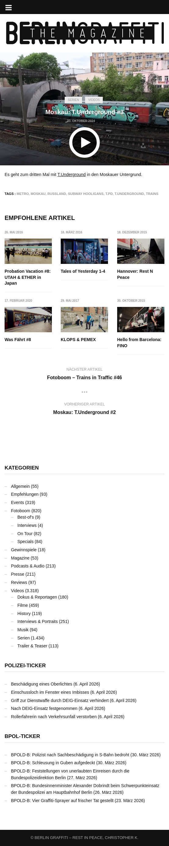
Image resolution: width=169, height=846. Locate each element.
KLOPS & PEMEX (78, 339)
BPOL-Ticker (22, 736)
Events (17, 502)
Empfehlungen (24, 494)
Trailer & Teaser (32, 645)
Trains (152, 194)
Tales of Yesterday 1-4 (83, 271)
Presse (17, 574)
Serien (73, 100)
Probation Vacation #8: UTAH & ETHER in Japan (28, 277)
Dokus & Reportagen (37, 597)
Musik (23, 629)
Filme (22, 605)
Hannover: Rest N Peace (135, 274)
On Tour (25, 533)
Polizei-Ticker (25, 665)
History (24, 613)
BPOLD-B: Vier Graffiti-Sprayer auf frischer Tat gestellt (62, 800)
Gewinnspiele (24, 549)
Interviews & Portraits (37, 621)
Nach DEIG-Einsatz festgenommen (44, 708)
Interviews (27, 525)
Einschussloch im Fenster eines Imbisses (50, 692)
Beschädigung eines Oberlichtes (41, 684)
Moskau (38, 194)
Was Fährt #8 (18, 339)
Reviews (19, 582)
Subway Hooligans (86, 194)
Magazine (20, 558)
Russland (56, 194)
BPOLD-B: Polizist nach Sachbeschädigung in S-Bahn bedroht (70, 754)
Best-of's (25, 517)
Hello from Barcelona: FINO (139, 342)
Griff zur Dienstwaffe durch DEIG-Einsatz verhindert (60, 700)
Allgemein (20, 486)
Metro (23, 194)
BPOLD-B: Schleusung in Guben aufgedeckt (53, 762)
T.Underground (71, 174)
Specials (25, 541)
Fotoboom (20, 510)
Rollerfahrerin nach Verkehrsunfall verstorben (54, 716)
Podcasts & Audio (28, 565)
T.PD (109, 194)
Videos (94, 100)
